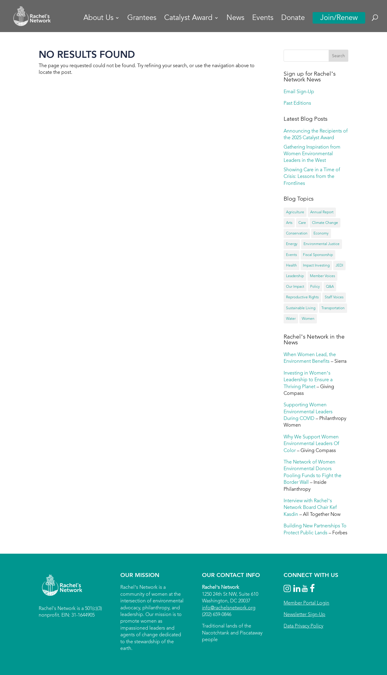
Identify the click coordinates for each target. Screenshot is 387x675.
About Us (98, 19)
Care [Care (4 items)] (302, 223)
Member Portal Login (306, 603)
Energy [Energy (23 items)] (292, 244)
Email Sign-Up (299, 91)
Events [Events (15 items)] (291, 255)
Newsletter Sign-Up (304, 614)
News (235, 19)
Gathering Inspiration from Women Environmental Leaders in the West (312, 153)
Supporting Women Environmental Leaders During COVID (308, 411)
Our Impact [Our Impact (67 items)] (295, 286)
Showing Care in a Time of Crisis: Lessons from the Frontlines (312, 176)
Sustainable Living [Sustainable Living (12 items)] (300, 308)
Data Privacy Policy (303, 626)
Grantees (141, 19)
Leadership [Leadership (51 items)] (295, 276)
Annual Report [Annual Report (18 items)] (321, 212)
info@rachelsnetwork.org (228, 608)
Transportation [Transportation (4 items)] (333, 308)
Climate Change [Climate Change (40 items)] (325, 223)
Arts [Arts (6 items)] (289, 223)
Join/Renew (339, 17)
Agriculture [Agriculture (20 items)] (295, 212)
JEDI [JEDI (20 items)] (339, 265)
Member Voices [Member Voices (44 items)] (322, 276)
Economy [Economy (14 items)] (321, 233)
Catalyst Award (188, 19)
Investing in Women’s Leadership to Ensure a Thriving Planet (308, 379)
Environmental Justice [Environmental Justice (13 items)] (322, 244)
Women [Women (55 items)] (308, 318)
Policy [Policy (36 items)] (315, 286)
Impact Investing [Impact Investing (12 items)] (316, 265)
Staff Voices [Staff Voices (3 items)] (334, 297)
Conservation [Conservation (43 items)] (296, 233)
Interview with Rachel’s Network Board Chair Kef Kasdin (310, 507)
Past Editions (297, 103)
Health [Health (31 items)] (291, 265)
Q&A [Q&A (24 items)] (330, 286)
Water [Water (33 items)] (291, 318)
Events (262, 19)
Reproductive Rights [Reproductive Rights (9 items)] (302, 297)
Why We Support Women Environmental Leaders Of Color (311, 443)
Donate (293, 19)
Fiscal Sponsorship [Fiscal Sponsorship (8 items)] (318, 255)
